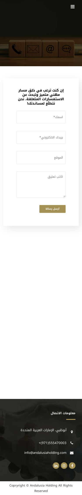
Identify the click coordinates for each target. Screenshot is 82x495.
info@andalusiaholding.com (45, 453)
